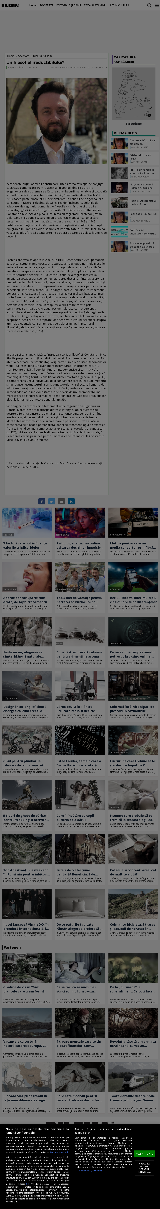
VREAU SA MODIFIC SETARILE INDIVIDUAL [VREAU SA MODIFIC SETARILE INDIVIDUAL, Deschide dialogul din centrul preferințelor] (144, 1168)
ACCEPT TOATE (144, 1153)
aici (27, 1183)
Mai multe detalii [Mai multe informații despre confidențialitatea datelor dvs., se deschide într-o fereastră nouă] (59, 1152)
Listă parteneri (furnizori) (88, 1170)
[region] (80, 1166)
